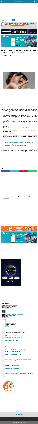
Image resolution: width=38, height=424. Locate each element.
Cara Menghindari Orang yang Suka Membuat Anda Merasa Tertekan (15, 144)
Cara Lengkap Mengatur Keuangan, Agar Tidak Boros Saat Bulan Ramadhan (19, 373)
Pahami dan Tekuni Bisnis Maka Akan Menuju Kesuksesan (15, 335)
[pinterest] (23, 171)
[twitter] (14, 171)
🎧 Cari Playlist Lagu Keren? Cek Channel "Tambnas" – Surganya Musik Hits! (15, 314)
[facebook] (5, 171)
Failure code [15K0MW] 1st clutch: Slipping (11, 323)
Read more (11, 307)
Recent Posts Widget (3, 328)
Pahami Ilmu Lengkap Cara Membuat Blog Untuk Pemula (15, 345)
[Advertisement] (19, 11)
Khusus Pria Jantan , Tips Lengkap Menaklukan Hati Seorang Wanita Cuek (18, 359)
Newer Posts (3, 224)
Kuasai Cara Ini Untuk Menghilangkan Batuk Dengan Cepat (15, 349)
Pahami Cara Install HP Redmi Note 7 (12, 368)
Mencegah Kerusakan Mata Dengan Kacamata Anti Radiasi (15, 363)
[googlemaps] (19, 415)
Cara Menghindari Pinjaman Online (11, 340)
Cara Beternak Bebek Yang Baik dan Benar (13, 354)
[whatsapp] (32, 171)
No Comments (7, 308)
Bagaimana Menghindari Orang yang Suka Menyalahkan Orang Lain (15, 145)
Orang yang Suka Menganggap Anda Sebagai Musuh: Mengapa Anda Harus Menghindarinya (19, 142)
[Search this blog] (36, 1)
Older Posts (34, 224)
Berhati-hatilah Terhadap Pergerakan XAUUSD (11, 305)
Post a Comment (8, 55)
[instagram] (16, 415)
